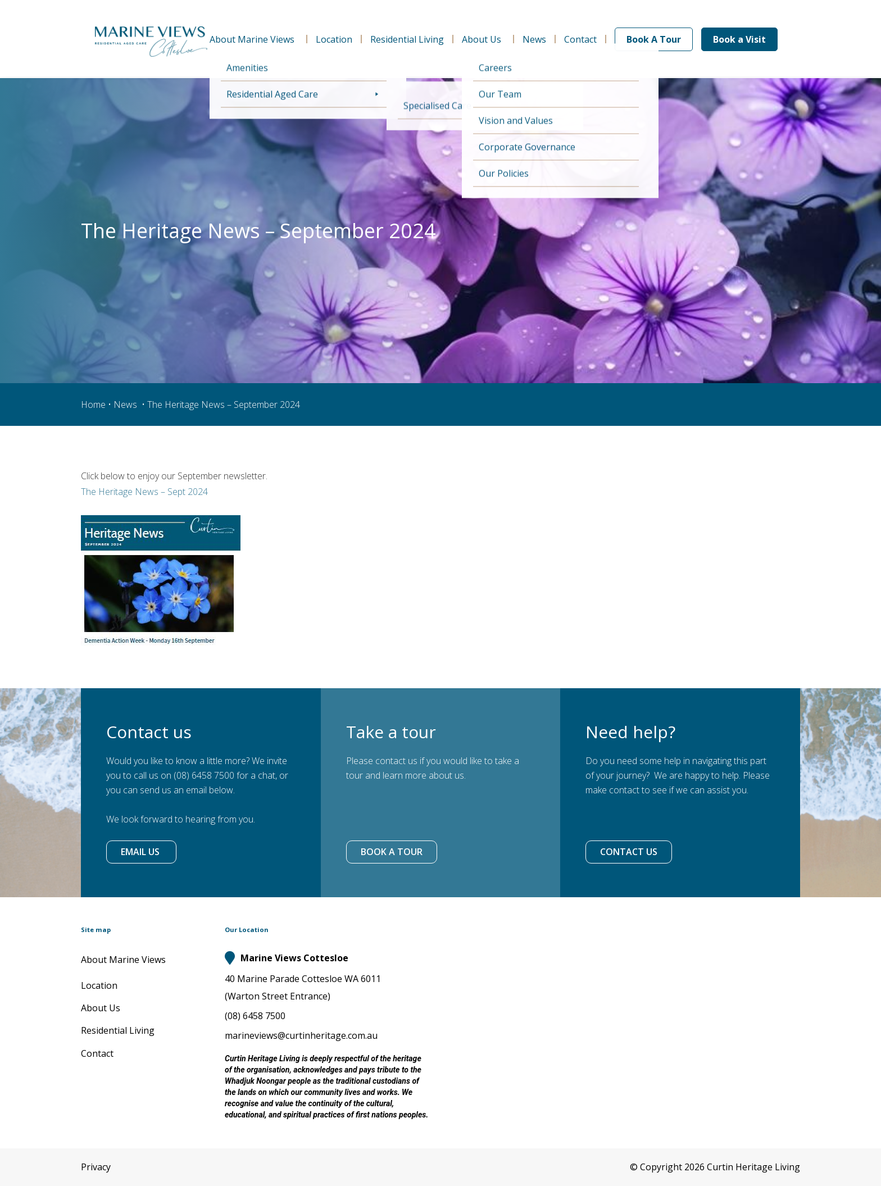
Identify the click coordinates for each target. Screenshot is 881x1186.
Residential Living (407, 39)
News (534, 39)
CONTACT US (628, 852)
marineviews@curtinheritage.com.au (301, 1035)
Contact (580, 39)
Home (93, 404)
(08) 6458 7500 (255, 1016)
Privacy (96, 1167)
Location (334, 39)
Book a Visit (739, 39)
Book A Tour (653, 39)
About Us (483, 39)
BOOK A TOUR (392, 852)
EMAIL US (141, 852)
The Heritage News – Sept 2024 (144, 491)
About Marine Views (254, 39)
